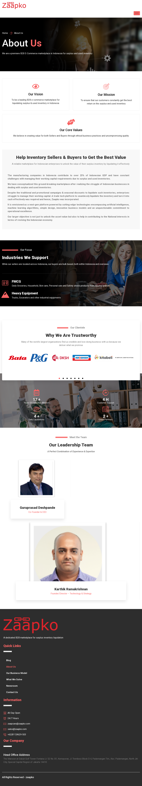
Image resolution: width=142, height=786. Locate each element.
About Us (11, 666)
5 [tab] (74, 378)
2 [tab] (63, 378)
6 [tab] (78, 378)
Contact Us (12, 692)
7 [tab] (82, 378)
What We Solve (14, 679)
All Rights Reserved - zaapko (18, 777)
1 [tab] (59, 378)
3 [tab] (67, 378)
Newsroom (12, 686)
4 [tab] (71, 378)
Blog (8, 660)
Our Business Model (16, 673)
